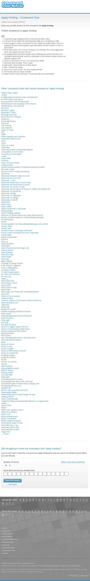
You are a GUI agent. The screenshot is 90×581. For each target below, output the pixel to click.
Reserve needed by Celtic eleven (13, 331)
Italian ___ (5, 278)
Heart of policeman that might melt (15, 248)
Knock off (5, 294)
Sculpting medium (8, 355)
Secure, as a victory (8, 362)
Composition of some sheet (12, 152)
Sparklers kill (6, 388)
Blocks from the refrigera (11, 117)
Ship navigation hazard (10, 368)
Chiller (3, 134)
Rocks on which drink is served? (13, 351)
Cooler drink (6, 158)
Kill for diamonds (7, 281)
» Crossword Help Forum (9, 539)
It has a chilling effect (9, 268)
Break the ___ (6, 119)
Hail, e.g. (4, 241)
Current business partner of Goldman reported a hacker (23, 167)
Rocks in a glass (7, 348)
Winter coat (5, 414)
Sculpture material (8, 357)
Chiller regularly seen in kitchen (13, 136)
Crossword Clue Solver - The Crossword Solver (12, 5)
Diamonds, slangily (8, 193)
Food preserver (7, 219)
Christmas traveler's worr (11, 139)
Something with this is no (11, 386)
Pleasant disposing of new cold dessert (16, 316)
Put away (4, 322)
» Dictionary (5, 545)
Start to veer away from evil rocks (14, 390)
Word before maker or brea (12, 423)
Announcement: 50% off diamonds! (15, 101)
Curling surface (7, 165)
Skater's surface (7, 370)
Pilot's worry (6, 313)
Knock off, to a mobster (10, 296)
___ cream (5, 434)
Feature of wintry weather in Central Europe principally (22, 217)
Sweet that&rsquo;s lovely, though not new (18, 394)
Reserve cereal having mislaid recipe (15, 329)
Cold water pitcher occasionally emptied (16, 149)
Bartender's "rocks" (8, 112)
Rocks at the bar (7, 344)
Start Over (13, 484)
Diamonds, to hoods (9, 200)
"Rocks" (4, 95)
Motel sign (5, 307)
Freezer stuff (6, 228)
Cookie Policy (84, 575)
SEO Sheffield (76, 566)
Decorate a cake (7, 169)
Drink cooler (6, 204)
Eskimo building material (10, 213)
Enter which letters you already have (19, 470)
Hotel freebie (6, 257)
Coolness (4, 160)
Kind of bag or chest (9, 283)
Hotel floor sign (7, 254)
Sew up (4, 364)
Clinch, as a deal (7, 145)
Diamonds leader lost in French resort (16, 182)
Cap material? (6, 128)
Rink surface (6, 335)
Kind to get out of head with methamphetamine (20, 292)
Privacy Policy (73, 575)
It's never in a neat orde (10, 274)
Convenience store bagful (11, 154)
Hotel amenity (6, 252)
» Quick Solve (6, 531)
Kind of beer (6, 285)
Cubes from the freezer (10, 163)
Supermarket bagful (9, 392)
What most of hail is (9, 412)
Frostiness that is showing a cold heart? (16, 230)
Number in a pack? (8, 309)
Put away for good (8, 324)
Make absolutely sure (9, 302)
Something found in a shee (11, 379)
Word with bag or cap (9, 425)
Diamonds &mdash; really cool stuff (15, 176)
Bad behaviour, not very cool (12, 106)
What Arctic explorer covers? (12, 410)
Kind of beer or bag (8, 287)
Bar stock (5, 108)
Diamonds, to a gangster (11, 195)
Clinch (3, 143)
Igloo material (6, 261)
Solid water (5, 377)
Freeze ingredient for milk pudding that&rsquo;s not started (24, 224)
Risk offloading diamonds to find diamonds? (18, 337)
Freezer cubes (6, 226)
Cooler (3, 156)
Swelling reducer (7, 397)
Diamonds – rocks (8, 180)
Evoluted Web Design (52, 566)
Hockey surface (7, 250)
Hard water (5, 246)
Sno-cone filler (6, 375)
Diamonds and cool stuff (11, 178)
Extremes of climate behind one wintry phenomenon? (22, 215)
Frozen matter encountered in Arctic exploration (20, 233)
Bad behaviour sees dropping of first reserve (18, 104)
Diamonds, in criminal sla (11, 191)
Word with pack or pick (10, 427)
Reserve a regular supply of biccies (14, 327)
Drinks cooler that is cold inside (13, 208)
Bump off (5, 123)
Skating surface (7, 372)
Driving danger (7, 211)
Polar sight (5, 320)
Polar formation (7, 318)
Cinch (3, 141)
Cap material (6, 125)
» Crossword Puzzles (8, 551)
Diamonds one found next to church (15, 184)
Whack (3, 407)
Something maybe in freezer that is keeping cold (20, 383)
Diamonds (5, 173)
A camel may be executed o (12, 99)
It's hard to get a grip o (10, 272)
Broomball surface (8, 121)
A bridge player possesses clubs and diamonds (19, 97)
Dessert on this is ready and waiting (15, 171)
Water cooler (6, 405)
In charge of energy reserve (12, 263)
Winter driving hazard (9, 416)
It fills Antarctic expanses (11, 265)
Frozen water (6, 235)
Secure (4, 359)
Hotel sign (5, 259)
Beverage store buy (9, 114)
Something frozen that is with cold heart (17, 381)
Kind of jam (5, 289)
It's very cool (6, 276)
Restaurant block (7, 333)
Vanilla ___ (5, 403)
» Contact (4, 553)
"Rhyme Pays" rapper (9, 93)
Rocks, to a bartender (9, 353)
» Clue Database (6, 537)
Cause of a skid (7, 130)
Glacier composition (9, 237)
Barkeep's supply (7, 110)
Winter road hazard (8, 418)
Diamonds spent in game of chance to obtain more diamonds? (26, 189)
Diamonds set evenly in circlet (13, 187)
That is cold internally (9, 399)
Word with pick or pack (10, 429)
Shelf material (6, 366)
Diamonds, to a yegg (9, 198)
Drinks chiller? (6, 206)
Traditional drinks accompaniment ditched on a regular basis (24, 401)
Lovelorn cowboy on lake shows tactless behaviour (21, 300)
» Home (4, 528)
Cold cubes (5, 147)
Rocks (3, 342)
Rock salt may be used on (11, 340)
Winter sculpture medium (11, 421)
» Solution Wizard (7, 534)
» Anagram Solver (7, 542)
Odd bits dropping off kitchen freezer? (16, 311)
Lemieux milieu (7, 298)
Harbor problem (7, 243)
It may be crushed (8, 270)
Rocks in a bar (6, 346)
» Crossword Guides (8, 548)
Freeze (4, 222)
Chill (2, 132)
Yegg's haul (5, 431)
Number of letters (11, 462)
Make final (5, 305)
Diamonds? (5, 202)
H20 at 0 (4, 239)
